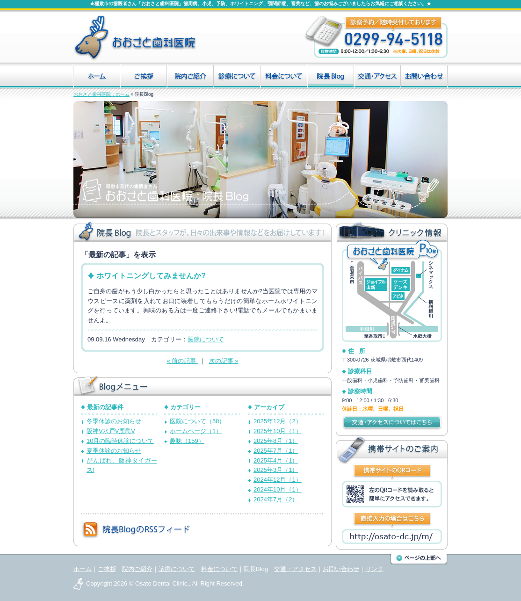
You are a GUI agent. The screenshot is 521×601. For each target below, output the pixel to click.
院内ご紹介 (137, 568)
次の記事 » (224, 360)
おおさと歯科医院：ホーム (101, 94)
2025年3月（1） (275, 469)
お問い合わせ (341, 568)
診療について (177, 568)
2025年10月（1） (277, 430)
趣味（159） (187, 440)
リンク (374, 568)
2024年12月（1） (277, 479)
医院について (206, 339)
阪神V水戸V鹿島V (111, 430)
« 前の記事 (181, 360)
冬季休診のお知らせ (114, 421)
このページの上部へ (419, 559)
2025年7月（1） (275, 450)
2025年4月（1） (275, 460)
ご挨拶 (107, 568)
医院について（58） (197, 421)
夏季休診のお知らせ (114, 450)
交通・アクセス (295, 568)
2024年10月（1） (277, 489)
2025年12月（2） (277, 421)
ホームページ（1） (196, 430)
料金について (219, 568)
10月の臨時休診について (120, 440)
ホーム (82, 568)
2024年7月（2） (275, 499)
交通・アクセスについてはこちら (392, 422)
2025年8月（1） (275, 440)
